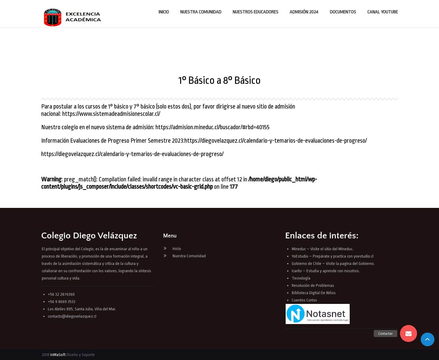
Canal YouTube (382, 12)
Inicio (164, 12)
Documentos (343, 12)
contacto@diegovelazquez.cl (72, 316)
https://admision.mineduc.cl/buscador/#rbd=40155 (212, 127)
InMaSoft (58, 354)
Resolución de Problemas (313, 285)
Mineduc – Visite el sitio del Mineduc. (322, 249)
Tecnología (301, 278)
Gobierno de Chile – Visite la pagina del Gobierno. (333, 263)
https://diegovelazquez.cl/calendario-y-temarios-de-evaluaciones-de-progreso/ (275, 140)
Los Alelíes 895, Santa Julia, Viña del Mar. (82, 309)
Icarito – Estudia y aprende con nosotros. (326, 271)
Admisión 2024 (304, 12)
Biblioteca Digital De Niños (314, 292)
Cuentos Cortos (304, 300)
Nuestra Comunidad (200, 12)
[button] (408, 333)
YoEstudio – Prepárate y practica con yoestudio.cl (332, 256)
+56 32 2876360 (61, 294)
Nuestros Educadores (255, 12)
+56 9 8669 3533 (61, 301)
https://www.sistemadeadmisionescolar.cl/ (111, 113)
